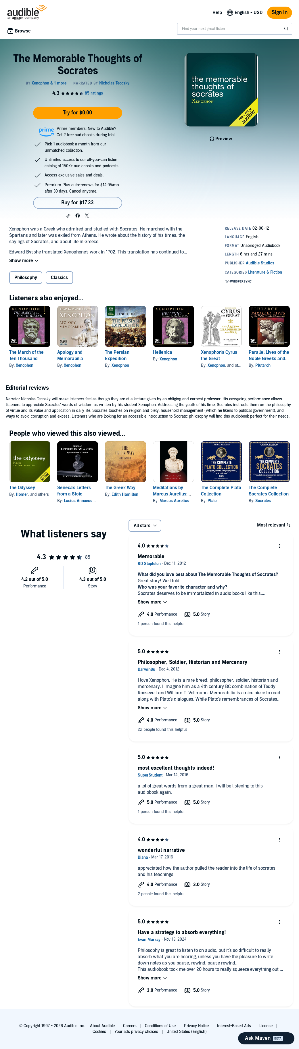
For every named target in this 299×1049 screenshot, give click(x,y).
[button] (68, 216)
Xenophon (24, 365)
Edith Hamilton (125, 494)
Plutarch (263, 365)
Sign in (280, 12)
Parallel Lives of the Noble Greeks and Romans (269, 358)
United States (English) (186, 1031)
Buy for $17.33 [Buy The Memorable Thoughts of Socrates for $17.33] (77, 203)
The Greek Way (120, 488)
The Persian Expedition (117, 355)
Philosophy (25, 277)
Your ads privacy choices (136, 1031)
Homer (22, 494)
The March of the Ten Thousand (26, 355)
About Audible (102, 1025)
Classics (59, 277)
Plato (212, 500)
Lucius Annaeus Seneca (85, 500)
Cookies (99, 1031)
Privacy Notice (196, 1025)
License (266, 1025)
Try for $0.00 (77, 113)
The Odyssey (22, 488)
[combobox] (234, 28)
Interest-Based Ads (234, 1025)
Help (217, 13)
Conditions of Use (160, 1025)
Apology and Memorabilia (70, 355)
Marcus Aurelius (174, 500)
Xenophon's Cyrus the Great (219, 355)
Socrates (263, 500)
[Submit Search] (287, 28)
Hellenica (162, 352)
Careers (130, 1025)
